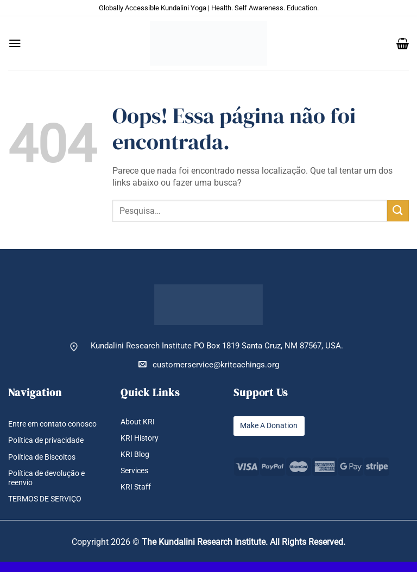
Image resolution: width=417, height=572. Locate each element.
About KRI (138, 422)
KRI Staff (136, 487)
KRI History (141, 438)
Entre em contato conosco (39, 429)
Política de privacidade (49, 450)
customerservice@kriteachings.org (208, 364)
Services (136, 470)
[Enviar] (398, 210)
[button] (15, 43)
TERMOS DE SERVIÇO (48, 509)
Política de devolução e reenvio (50, 488)
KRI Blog (136, 454)
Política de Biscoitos (46, 466)
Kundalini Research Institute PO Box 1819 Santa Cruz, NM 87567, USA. (217, 346)
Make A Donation (271, 425)
